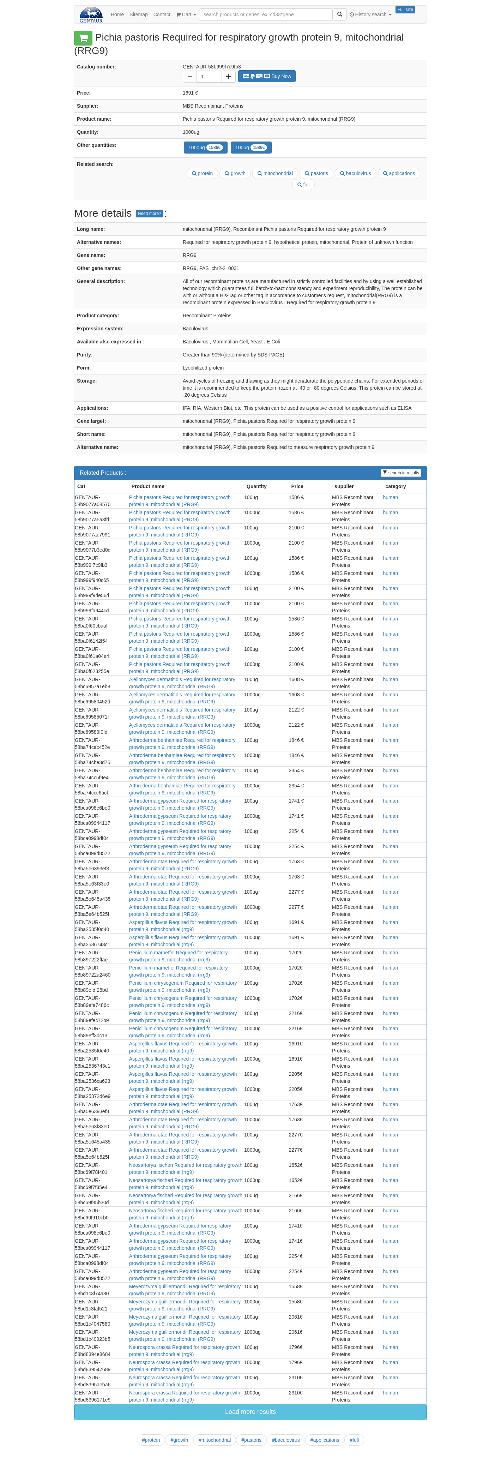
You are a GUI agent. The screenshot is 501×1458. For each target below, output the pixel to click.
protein (202, 173)
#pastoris (251, 1440)
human (390, 497)
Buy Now (267, 76)
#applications (324, 1440)
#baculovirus (286, 1440)
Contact (161, 14)
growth (235, 173)
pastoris (316, 173)
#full (354, 1440)
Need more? (149, 213)
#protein (151, 1440)
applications (399, 173)
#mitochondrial (215, 1440)
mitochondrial (275, 173)
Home (117, 14)
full (303, 184)
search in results (401, 472)
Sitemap (138, 14)
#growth (179, 1440)
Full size (405, 9)
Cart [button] (186, 14)
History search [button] (371, 14)
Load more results (250, 1411)
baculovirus (355, 173)
